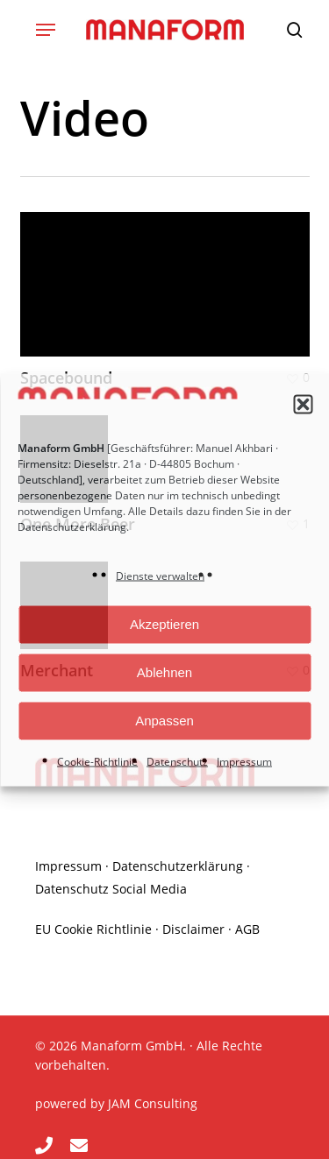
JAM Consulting (152, 1103)
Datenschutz (177, 760)
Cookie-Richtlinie (97, 760)
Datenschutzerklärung (72, 526)
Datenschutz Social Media (111, 888)
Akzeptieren (164, 624)
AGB (247, 929)
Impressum (244, 760)
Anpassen (164, 720)
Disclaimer (193, 929)
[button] (302, 404)
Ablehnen (164, 672)
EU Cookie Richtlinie (93, 929)
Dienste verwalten (160, 575)
